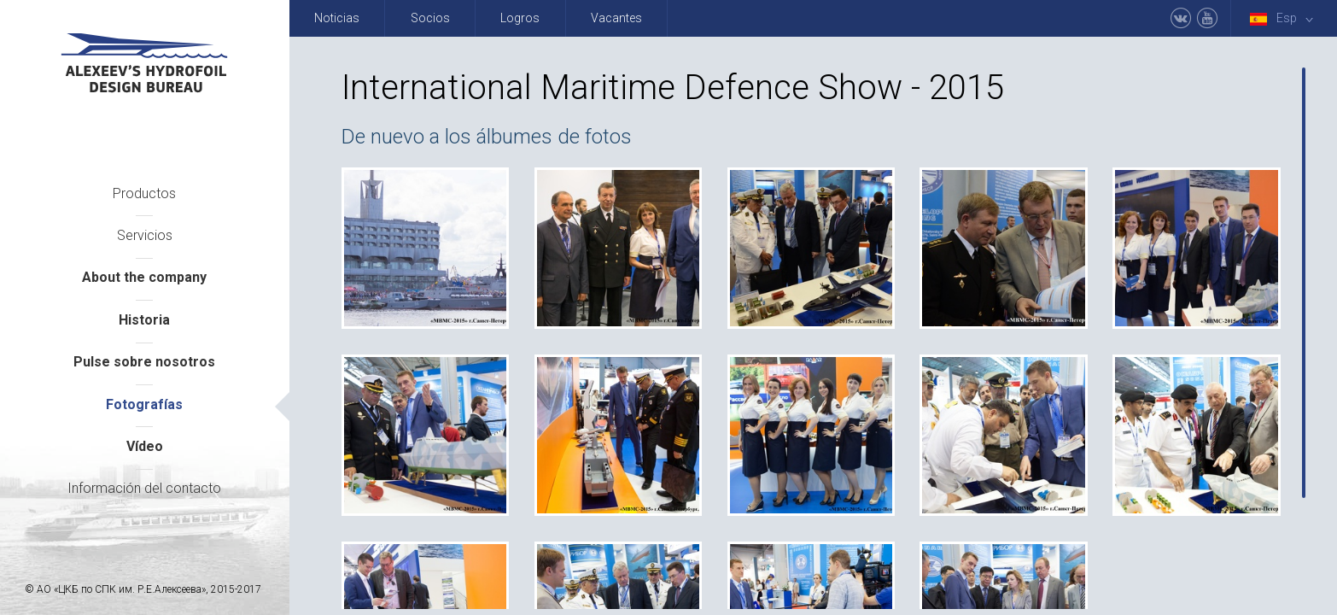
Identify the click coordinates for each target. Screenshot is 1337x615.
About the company (144, 277)
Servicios (144, 235)
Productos (144, 193)
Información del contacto (144, 488)
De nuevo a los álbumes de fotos (487, 136)
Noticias (336, 18)
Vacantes (616, 18)
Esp (1285, 18)
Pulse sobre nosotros (144, 362)
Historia (144, 320)
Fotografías (144, 404)
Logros (520, 18)
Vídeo (144, 446)
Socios (430, 18)
